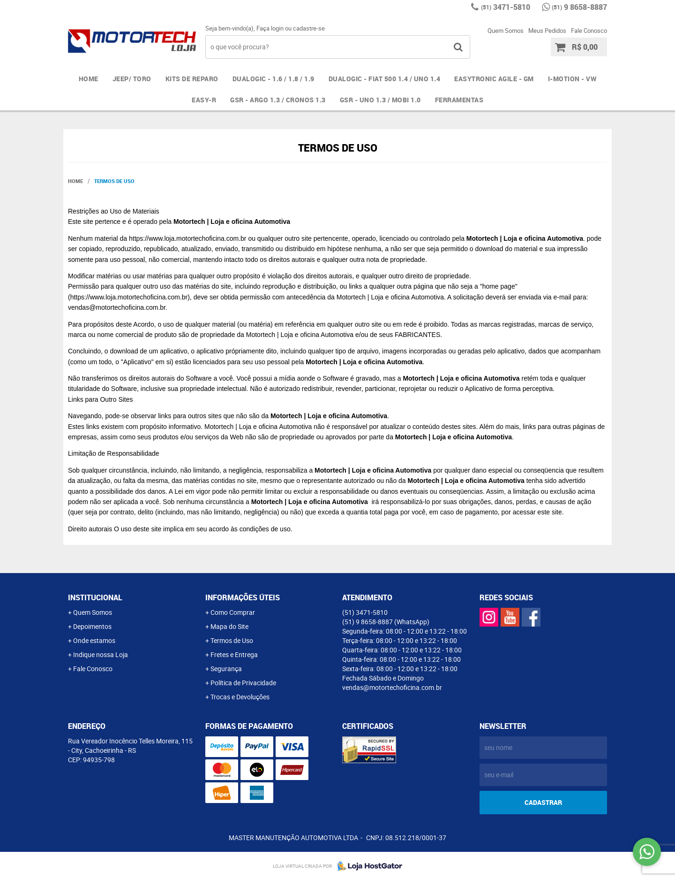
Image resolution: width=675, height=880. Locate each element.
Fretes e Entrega (234, 654)
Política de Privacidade (243, 682)
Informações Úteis (242, 597)
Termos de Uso (231, 640)
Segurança (226, 668)
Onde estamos (94, 640)
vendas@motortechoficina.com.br (392, 687)
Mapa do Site (229, 626)
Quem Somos (506, 30)
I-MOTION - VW (572, 78)
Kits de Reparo (191, 78)
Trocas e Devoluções (240, 696)
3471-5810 (505, 7)
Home (88, 78)
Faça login (270, 28)
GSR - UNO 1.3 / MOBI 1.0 (380, 99)
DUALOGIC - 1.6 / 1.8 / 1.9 (273, 78)
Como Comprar (232, 612)
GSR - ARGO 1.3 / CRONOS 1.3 (278, 99)
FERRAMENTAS (459, 99)
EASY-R (204, 99)
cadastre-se (309, 28)
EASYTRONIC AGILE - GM (494, 78)
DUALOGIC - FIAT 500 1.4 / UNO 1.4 (385, 78)
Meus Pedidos (547, 30)
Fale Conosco (589, 30)
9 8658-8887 (579, 7)
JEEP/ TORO (131, 78)
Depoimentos (92, 626)
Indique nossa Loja (100, 654)
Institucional (95, 597)
